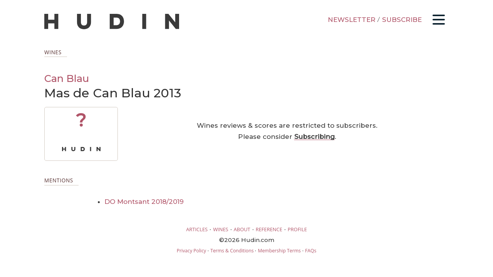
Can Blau (66, 78)
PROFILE (297, 229)
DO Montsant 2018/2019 (144, 201)
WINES (220, 229)
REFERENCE (269, 229)
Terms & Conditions (231, 250)
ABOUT (242, 229)
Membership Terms (279, 250)
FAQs (310, 250)
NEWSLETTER (352, 19)
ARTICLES (197, 229)
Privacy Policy (191, 250)
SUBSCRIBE (402, 19)
